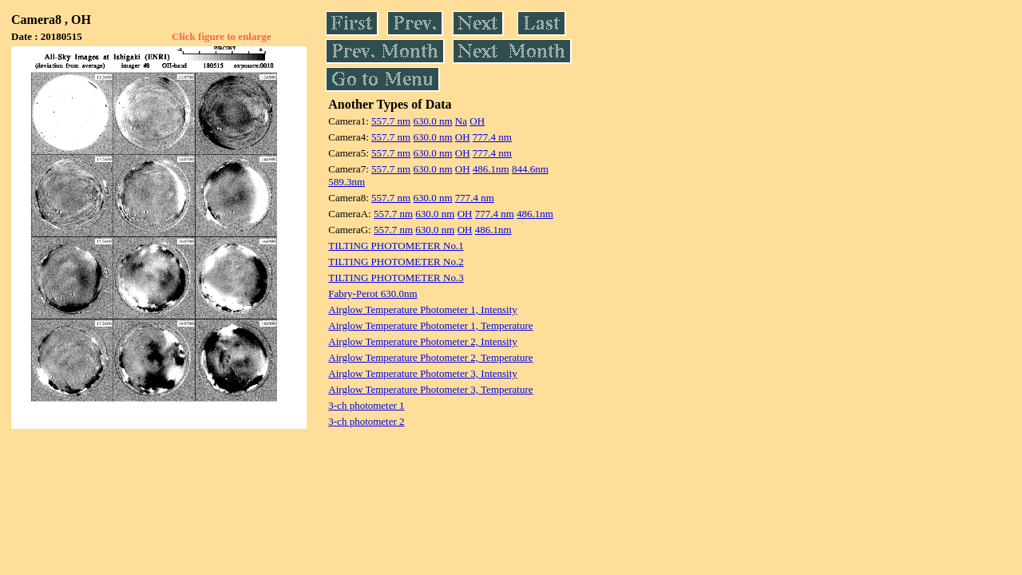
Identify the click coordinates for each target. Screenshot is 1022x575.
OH (477, 121)
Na (461, 121)
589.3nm (346, 182)
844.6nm (530, 169)
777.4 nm (492, 137)
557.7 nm (390, 121)
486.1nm (491, 169)
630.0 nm (432, 121)
